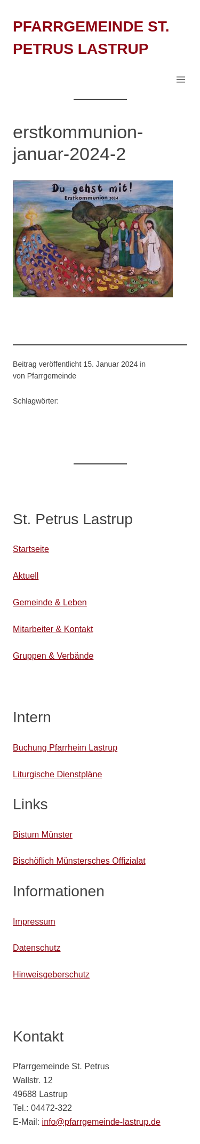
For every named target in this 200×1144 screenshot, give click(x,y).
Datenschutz (37, 947)
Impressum (34, 921)
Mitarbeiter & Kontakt (53, 629)
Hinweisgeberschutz (51, 974)
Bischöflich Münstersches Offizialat (79, 860)
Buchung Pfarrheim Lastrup (65, 747)
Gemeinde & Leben (50, 602)
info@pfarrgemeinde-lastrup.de (101, 1121)
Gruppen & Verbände (53, 655)
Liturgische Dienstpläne (57, 774)
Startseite (31, 549)
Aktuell (25, 575)
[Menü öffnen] (180, 79)
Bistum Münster (43, 834)
